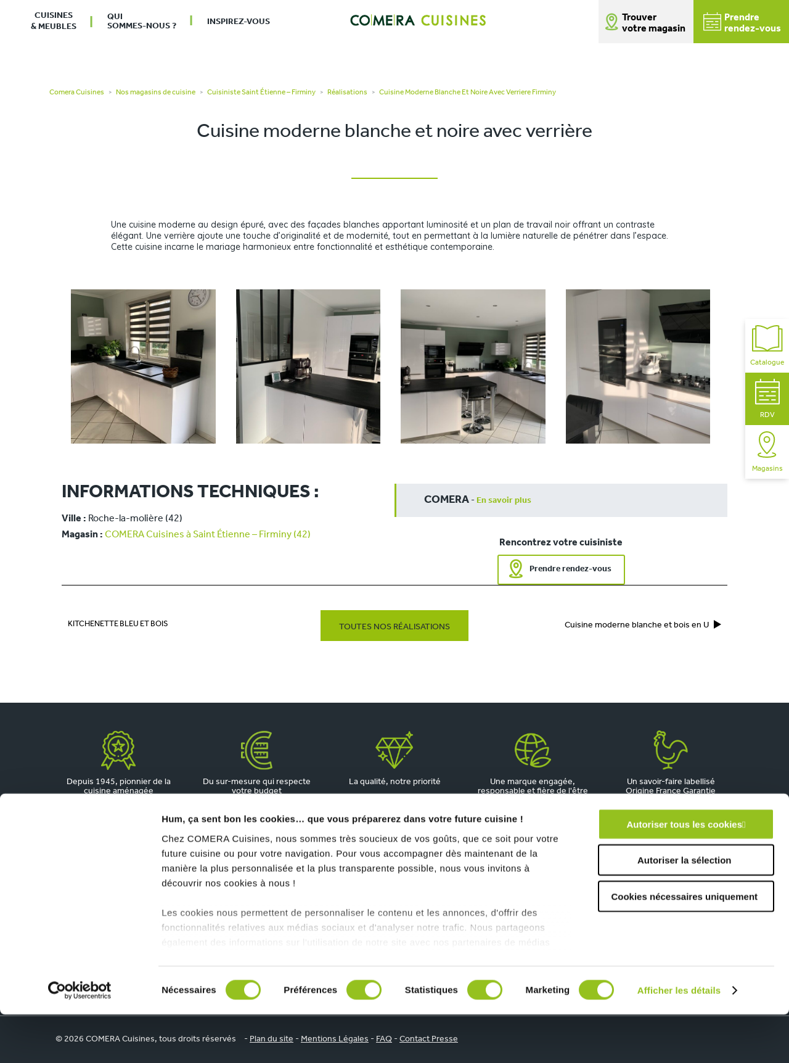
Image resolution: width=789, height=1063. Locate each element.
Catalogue (767, 345)
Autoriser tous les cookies (684, 872)
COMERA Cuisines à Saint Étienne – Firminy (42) (208, 535)
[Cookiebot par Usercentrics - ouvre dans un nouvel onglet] (80, 1039)
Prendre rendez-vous (570, 569)
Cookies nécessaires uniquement (684, 945)
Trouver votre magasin (653, 23)
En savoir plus (503, 500)
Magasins (767, 452)
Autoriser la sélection (684, 908)
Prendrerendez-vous (742, 23)
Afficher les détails (679, 1038)
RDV (767, 399)
